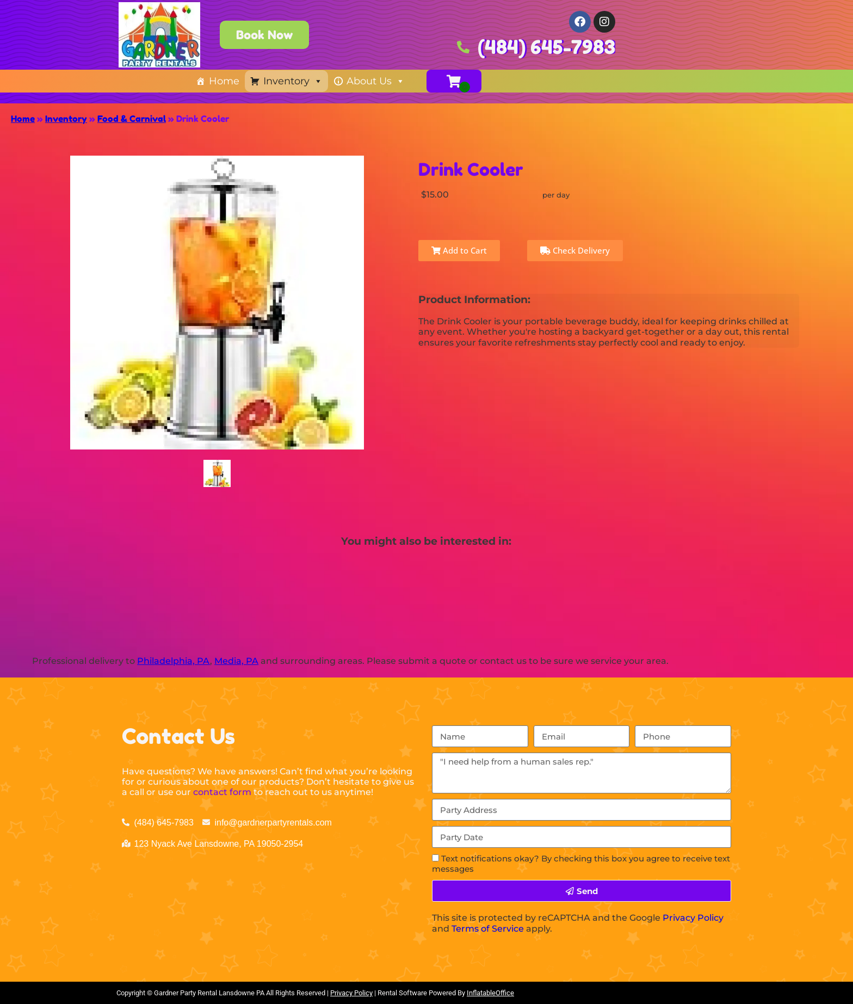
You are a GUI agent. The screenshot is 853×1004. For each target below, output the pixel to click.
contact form (222, 792)
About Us (376, 81)
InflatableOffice (490, 993)
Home (224, 81)
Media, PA (236, 661)
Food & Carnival (131, 118)
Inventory (293, 81)
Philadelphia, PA (173, 661)
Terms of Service (488, 928)
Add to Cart (459, 250)
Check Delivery (575, 250)
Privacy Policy (693, 918)
